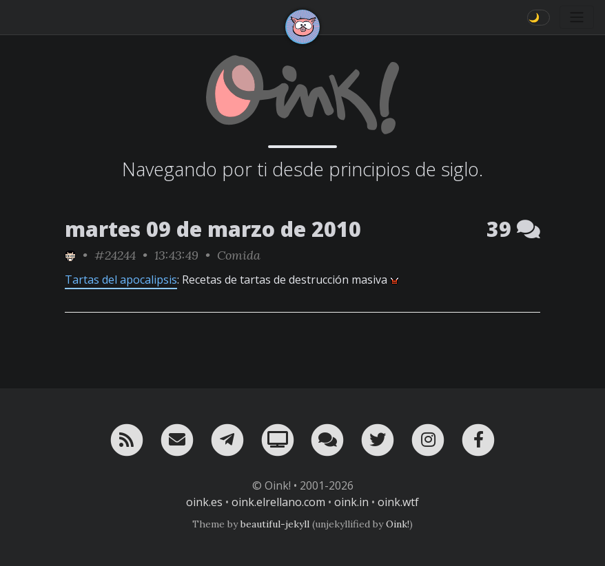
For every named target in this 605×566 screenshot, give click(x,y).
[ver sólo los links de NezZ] (70, 255)
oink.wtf (398, 502)
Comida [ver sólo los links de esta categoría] (238, 255)
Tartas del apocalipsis (121, 279)
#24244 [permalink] (115, 255)
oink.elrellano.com (278, 502)
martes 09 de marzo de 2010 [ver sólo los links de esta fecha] (213, 229)
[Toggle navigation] (577, 17)
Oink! (397, 524)
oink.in (351, 502)
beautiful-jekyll (274, 524)
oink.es (204, 502)
